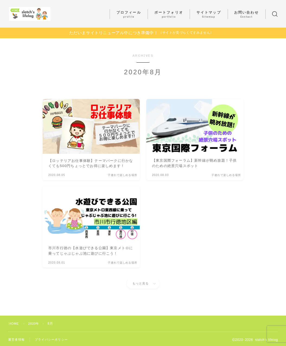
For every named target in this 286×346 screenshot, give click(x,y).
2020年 (35, 323)
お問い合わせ (246, 14)
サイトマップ (208, 14)
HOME (14, 323)
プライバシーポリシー (54, 340)
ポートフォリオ (168, 14)
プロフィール (128, 14)
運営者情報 (17, 340)
